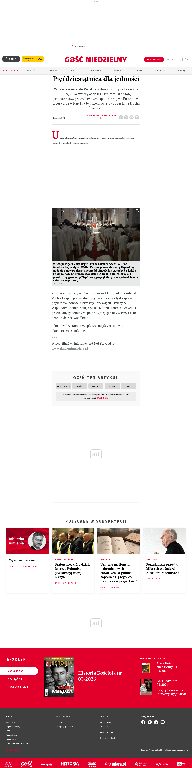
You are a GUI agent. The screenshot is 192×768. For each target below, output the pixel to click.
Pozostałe (14, 686)
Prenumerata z (28, 59)
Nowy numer (10, 70)
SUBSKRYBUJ (154, 59)
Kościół (32, 70)
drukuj (132, 116)
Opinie (138, 70)
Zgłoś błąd (12, 750)
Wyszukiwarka (187, 59)
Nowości (14, 671)
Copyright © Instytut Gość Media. (153, 750)
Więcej (181, 70)
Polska (53, 70)
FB (121, 116)
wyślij (137, 116)
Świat (74, 70)
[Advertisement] (96, 23)
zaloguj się (174, 59)
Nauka (117, 70)
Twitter (126, 116)
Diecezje (160, 70)
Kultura (96, 70)
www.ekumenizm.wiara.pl (70, 348)
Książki (14, 678)
